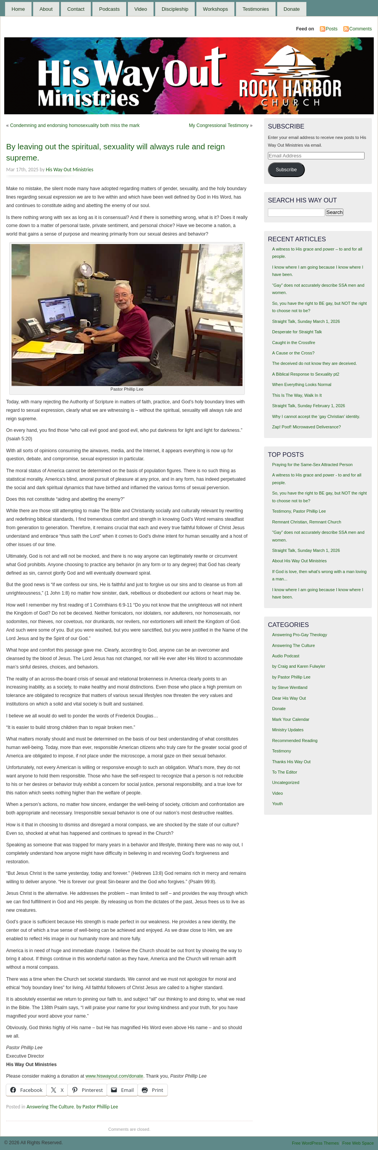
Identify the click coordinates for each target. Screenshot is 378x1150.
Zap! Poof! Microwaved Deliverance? (306, 427)
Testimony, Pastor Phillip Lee (299, 511)
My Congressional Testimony (219, 125)
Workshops (215, 9)
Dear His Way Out (289, 698)
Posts (331, 29)
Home (18, 9)
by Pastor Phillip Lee (97, 1106)
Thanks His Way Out (291, 761)
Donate (292, 9)
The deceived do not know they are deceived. (314, 363)
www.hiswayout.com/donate (114, 1076)
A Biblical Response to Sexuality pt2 (306, 374)
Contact (76, 9)
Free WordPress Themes (315, 1143)
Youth (277, 803)
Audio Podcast (285, 656)
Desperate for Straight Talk (297, 331)
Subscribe (286, 169)
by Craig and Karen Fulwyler (298, 666)
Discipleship (175, 9)
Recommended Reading (295, 740)
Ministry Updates (287, 729)
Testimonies (256, 9)
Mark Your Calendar (290, 719)
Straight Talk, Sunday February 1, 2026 (308, 405)
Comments (360, 29)
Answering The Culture (50, 1106)
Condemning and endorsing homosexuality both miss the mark (75, 125)
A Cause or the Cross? (293, 353)
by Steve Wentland (290, 687)
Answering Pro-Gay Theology (299, 634)
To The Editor (284, 772)
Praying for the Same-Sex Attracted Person (312, 464)
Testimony (281, 751)
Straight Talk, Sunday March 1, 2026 (306, 321)
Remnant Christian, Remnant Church (306, 522)
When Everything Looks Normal (301, 384)
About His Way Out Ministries (299, 560)
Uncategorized (285, 782)
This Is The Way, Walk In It (297, 395)
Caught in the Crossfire (293, 342)
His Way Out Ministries (69, 169)
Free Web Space (358, 1143)
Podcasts (109, 9)
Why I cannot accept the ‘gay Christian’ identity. (316, 416)
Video (140, 9)
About (46, 9)
